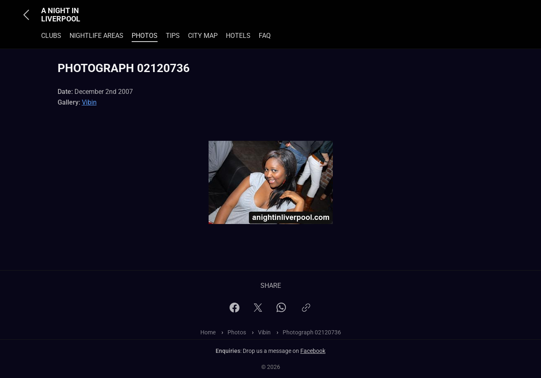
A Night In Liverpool (60, 15)
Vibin (89, 102)
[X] (258, 310)
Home (208, 332)
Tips (173, 36)
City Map (203, 36)
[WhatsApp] (281, 310)
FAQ (265, 36)
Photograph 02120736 (312, 332)
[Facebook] (234, 310)
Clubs (51, 36)
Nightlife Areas (96, 36)
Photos (145, 36)
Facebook (312, 351)
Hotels (238, 36)
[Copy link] (306, 311)
